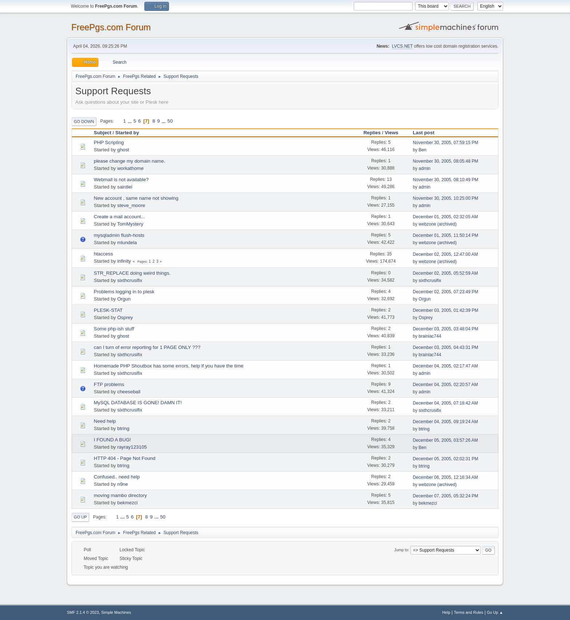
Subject (102, 132)
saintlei (124, 187)
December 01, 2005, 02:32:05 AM (445, 216)
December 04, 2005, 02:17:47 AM (445, 366)
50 (170, 121)
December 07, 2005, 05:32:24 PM (445, 495)
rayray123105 (132, 447)
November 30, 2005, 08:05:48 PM (445, 161)
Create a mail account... (119, 216)
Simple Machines (116, 612)
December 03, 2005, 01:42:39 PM (445, 310)
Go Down (84, 121)
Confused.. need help (117, 477)
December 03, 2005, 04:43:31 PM (445, 347)
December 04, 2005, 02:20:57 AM (445, 384)
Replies (372, 132)
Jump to (401, 550)
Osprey (125, 317)
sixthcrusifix (129, 280)
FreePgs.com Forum (111, 27)
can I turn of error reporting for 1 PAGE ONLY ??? (147, 347)
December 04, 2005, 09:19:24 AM (445, 421)
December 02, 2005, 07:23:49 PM (445, 291)
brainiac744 (430, 336)
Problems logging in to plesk (124, 291)
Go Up (80, 517)
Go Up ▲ (495, 612)
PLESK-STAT (108, 310)
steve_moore (131, 205)
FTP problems (109, 384)
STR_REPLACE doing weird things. (132, 273)
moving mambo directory (120, 495)
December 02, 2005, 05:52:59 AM (445, 273)
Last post (427, 132)
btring (123, 428)
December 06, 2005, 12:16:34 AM (445, 477)
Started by (127, 132)
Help (446, 612)
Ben (422, 149)
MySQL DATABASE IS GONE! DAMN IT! (138, 402)
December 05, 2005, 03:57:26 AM (445, 440)
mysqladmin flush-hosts (119, 235)
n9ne (122, 484)
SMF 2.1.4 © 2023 (83, 612)
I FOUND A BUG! (112, 439)
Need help (105, 421)
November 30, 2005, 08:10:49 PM (445, 179)
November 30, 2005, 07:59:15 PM (445, 142)
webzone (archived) (438, 224)
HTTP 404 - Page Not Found (124, 458)
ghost (123, 149)
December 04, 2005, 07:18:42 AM (445, 403)
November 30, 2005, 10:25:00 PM (445, 198)
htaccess (103, 254)
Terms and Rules (468, 612)
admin (425, 168)
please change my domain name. (129, 161)
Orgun (124, 299)
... (130, 121)
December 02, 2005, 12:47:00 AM (445, 254)
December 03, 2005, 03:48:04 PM (445, 328)
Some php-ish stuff (114, 328)
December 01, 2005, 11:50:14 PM (445, 235)
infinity (124, 261)
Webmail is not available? (121, 179)
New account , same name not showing (136, 198)
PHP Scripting (109, 142)
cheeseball (128, 391)
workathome (130, 168)
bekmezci (127, 502)
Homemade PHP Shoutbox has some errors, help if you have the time (169, 366)
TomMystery (130, 224)
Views (391, 132)
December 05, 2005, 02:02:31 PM (445, 458)
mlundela (127, 242)
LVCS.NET (402, 46)
